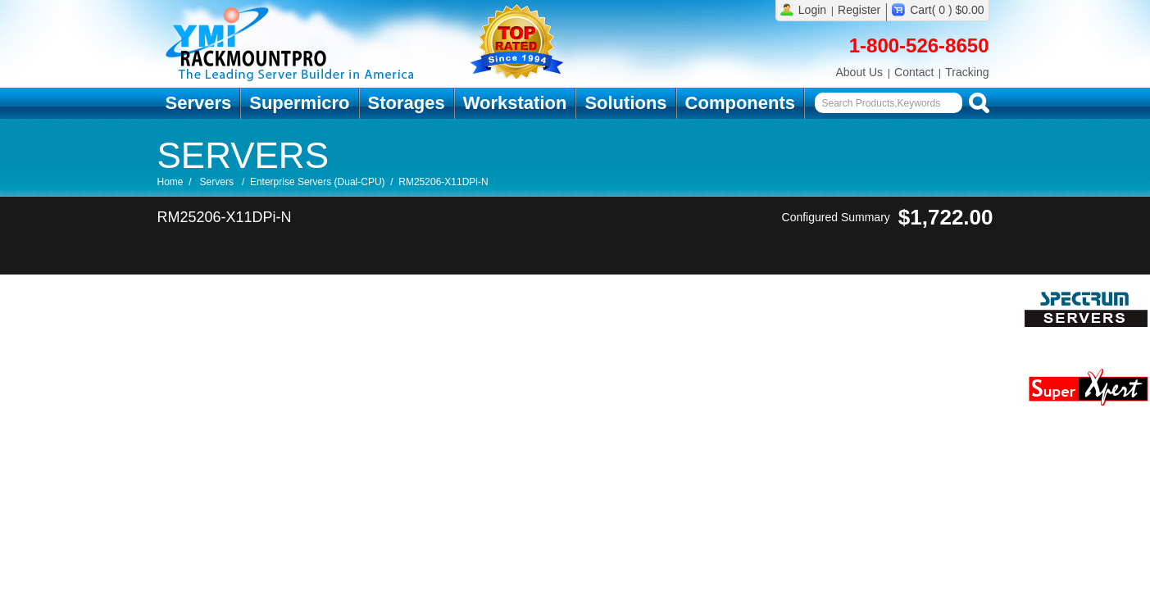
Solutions (625, 103)
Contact (914, 72)
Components (740, 103)
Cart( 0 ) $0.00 (947, 9)
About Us (859, 72)
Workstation (515, 103)
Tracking (967, 72)
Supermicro (299, 103)
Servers (199, 103)
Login (812, 9)
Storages (406, 103)
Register (859, 9)
